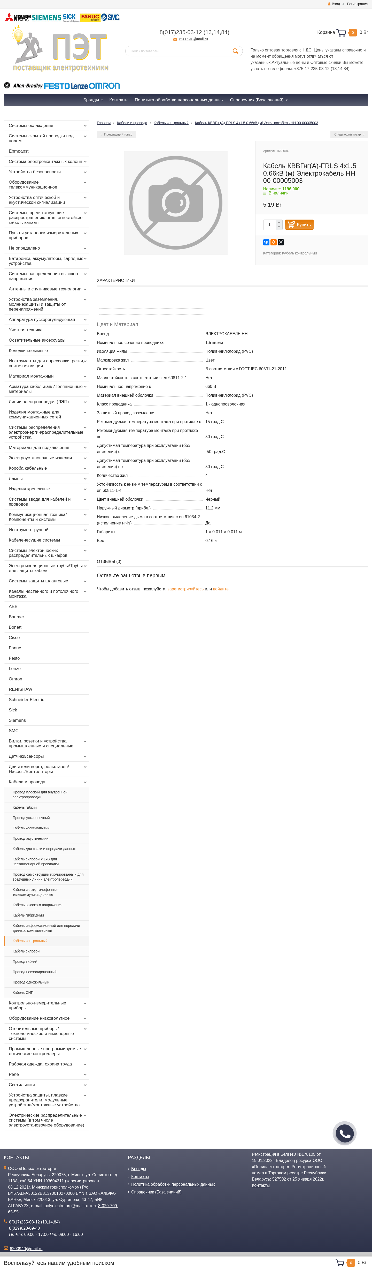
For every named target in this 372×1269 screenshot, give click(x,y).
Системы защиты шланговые (48, 581)
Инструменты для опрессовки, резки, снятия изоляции (48, 363)
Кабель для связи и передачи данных (44, 849)
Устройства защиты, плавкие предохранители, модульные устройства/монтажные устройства (48, 1100)
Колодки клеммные (48, 350)
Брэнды (138, 1169)
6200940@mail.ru (193, 39)
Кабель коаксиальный (31, 828)
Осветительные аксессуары (48, 340)
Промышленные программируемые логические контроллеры (48, 1051)
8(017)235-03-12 (181, 32)
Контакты (140, 1176)
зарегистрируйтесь (186, 589)
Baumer (16, 616)
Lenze (15, 668)
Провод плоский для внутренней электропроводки (40, 794)
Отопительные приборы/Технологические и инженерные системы (48, 1033)
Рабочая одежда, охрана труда (48, 1064)
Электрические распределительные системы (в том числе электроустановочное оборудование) (48, 1120)
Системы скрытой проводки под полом (48, 138)
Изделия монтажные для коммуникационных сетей (48, 414)
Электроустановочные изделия (48, 458)
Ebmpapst (19, 151)
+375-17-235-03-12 (311, 68)
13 (208, 32)
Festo (14, 658)
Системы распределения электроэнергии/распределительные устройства (48, 432)
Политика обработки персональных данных (173, 1184)
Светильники (48, 1084)
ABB (13, 606)
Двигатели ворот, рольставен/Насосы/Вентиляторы (48, 769)
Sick (13, 710)
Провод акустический (30, 838)
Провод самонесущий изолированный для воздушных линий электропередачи (48, 876)
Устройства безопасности (48, 172)
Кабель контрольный (30, 941)
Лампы (48, 478)
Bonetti (15, 627)
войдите (221, 589)
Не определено (48, 248)
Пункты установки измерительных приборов (48, 235)
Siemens (17, 720)
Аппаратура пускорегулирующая (48, 319)
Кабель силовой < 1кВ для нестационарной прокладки (36, 861)
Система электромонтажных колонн (48, 161)
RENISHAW (20, 689)
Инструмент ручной (48, 529)
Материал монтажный (48, 376)
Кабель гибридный (28, 915)
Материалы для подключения (48, 447)
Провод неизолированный (35, 972)
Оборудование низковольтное (48, 1018)
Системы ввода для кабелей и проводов (48, 502)
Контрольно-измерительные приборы (48, 1005)
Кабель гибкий (25, 807)
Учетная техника (48, 330)
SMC (14, 730)
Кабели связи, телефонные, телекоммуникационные (36, 892)
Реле (48, 1074)
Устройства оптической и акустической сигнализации (48, 200)
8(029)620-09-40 (24, 1228)
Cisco (14, 637)
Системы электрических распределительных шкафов (48, 553)
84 (224, 32)
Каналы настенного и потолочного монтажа (48, 594)
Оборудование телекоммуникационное (48, 185)
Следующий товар (349, 134)
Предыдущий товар (116, 134)
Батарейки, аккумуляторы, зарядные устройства (48, 261)
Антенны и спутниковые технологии (48, 289)
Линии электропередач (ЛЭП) (48, 401)
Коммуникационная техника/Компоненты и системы (48, 517)
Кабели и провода (48, 782)
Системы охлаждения (48, 125)
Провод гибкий (25, 961)
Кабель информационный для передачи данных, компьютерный (46, 928)
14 (216, 32)
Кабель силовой (26, 951)
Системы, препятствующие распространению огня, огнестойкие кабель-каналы (48, 217)
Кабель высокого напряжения (37, 905)
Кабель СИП (23, 992)
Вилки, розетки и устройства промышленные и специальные (48, 743)
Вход (334, 4)
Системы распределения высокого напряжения (48, 276)
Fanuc (15, 647)
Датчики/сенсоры (48, 756)
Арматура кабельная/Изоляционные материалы (48, 389)
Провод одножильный (31, 982)
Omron (15, 679)
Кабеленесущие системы (48, 540)
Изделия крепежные (48, 489)
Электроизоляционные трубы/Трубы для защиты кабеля (48, 568)
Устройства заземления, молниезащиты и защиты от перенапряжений (48, 304)
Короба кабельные (48, 468)
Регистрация (357, 4)
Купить (304, 224)
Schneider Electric (26, 699)
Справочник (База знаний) (156, 1192)
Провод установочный (31, 818)
